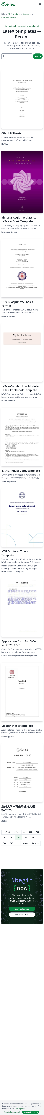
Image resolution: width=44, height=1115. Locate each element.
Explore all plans (22, 914)
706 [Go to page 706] (4, 843)
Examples (27, 14)
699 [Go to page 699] (30, 832)
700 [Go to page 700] (37, 832)
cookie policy (20, 1108)
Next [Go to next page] (25, 843)
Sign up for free (22, 909)
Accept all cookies (31, 1112)
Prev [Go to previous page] (17, 832)
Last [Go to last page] (35, 843)
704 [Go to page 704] (25, 837)
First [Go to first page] (6, 832)
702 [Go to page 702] (11, 837)
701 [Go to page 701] (4, 837)
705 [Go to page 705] (32, 837)
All (9, 14)
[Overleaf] (8, 4)
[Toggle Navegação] (40, 4)
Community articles (9, 17)
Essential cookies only (12, 1112)
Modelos (17, 14)
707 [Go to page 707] (11, 843)
